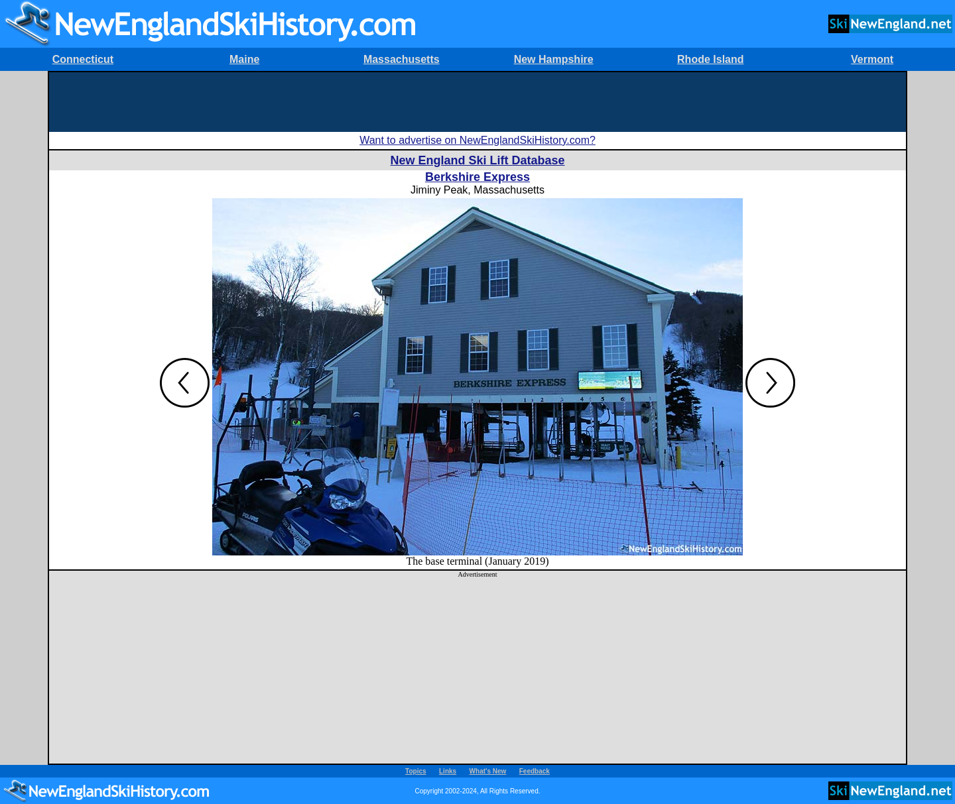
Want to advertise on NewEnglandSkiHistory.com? (477, 140)
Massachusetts (401, 59)
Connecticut (82, 59)
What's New (488, 771)
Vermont (872, 59)
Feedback (534, 771)
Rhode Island (710, 59)
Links (447, 771)
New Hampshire (554, 59)
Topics (415, 771)
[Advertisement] (477, 102)
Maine (244, 59)
